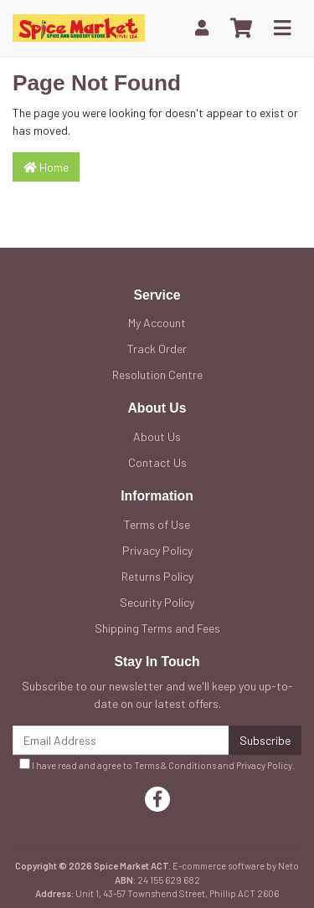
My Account (157, 322)
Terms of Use (157, 524)
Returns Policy (157, 576)
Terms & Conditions (175, 765)
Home (46, 167)
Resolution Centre (157, 374)
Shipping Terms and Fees (157, 628)
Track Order (157, 348)
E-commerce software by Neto (235, 865)
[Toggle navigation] (282, 28)
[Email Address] (121, 740)
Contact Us (157, 462)
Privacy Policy (157, 550)
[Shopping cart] (241, 28)
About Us (157, 436)
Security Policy (157, 602)
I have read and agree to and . (157, 764)
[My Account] (201, 28)
